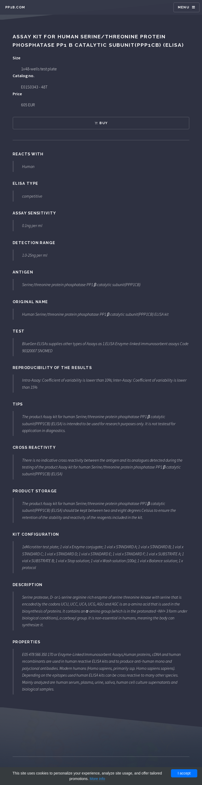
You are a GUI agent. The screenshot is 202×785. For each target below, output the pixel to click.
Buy (103, 123)
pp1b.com (15, 7)
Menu (183, 7)
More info (97, 779)
